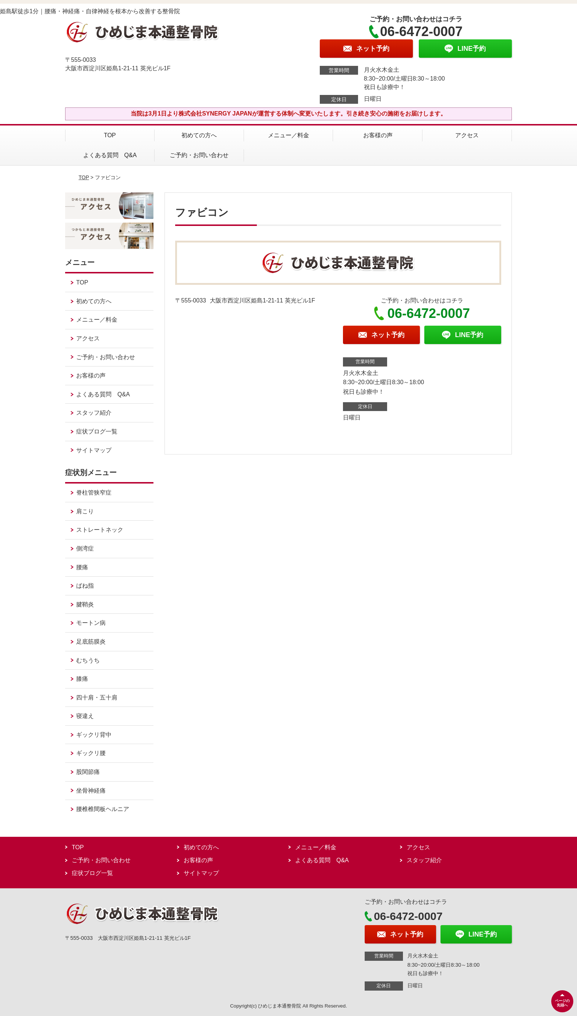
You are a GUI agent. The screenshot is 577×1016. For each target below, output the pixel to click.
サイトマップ (93, 450)
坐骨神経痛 (91, 790)
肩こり (85, 511)
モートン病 (91, 623)
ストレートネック (99, 530)
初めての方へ (199, 135)
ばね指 (85, 586)
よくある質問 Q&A (110, 155)
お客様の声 (378, 135)
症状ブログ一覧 (96, 431)
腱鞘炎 (85, 604)
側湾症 (85, 548)
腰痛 (82, 567)
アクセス (467, 135)
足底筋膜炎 (91, 641)
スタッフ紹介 (93, 413)
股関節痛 (88, 772)
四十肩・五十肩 (96, 697)
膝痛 (82, 679)
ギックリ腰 (91, 753)
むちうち (88, 660)
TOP (110, 135)
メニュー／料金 (288, 135)
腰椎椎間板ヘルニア (102, 809)
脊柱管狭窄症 (93, 492)
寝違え (85, 716)
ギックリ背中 (93, 735)
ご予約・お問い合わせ (199, 155)
